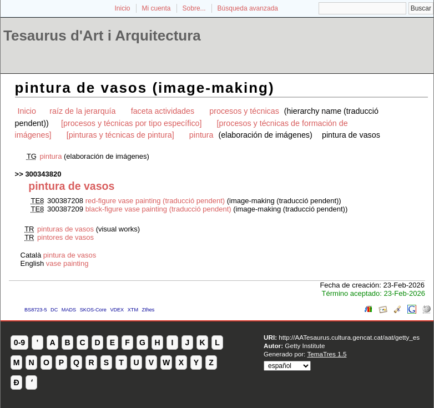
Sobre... (194, 8)
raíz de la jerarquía (82, 111)
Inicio (122, 8)
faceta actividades (162, 111)
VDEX (117, 310)
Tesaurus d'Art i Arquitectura (102, 35)
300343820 (43, 174)
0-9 (19, 342)
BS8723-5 (35, 310)
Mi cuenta (156, 8)
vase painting (67, 263)
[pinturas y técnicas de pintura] (120, 134)
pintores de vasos (65, 237)
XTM (133, 310)
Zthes (148, 310)
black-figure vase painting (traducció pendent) (158, 209)
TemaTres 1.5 (326, 353)
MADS (69, 310)
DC (54, 310)
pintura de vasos (69, 255)
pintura (201, 134)
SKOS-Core (93, 310)
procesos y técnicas (244, 111)
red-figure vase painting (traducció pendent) (155, 201)
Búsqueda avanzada (248, 8)
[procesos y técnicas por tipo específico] (131, 123)
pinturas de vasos (65, 229)
